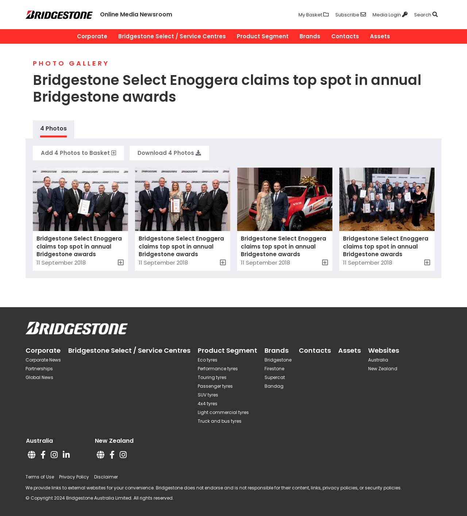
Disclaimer (106, 477)
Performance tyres (218, 369)
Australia (378, 360)
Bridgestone (278, 360)
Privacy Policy (74, 477)
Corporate (92, 36)
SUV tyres (208, 395)
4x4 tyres (207, 403)
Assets (380, 36)
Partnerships (39, 369)
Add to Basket (78, 153)
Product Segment (263, 36)
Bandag (274, 386)
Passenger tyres (215, 386)
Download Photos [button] (169, 153)
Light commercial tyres (223, 412)
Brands (310, 36)
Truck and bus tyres (220, 421)
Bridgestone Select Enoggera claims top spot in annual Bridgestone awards (79, 246)
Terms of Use (40, 477)
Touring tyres (212, 377)
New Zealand (382, 369)
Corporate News (43, 360)
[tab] (53, 129)
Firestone (274, 369)
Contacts (345, 36)
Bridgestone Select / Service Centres (172, 36)
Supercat (275, 377)
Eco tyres (207, 360)
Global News (39, 377)
